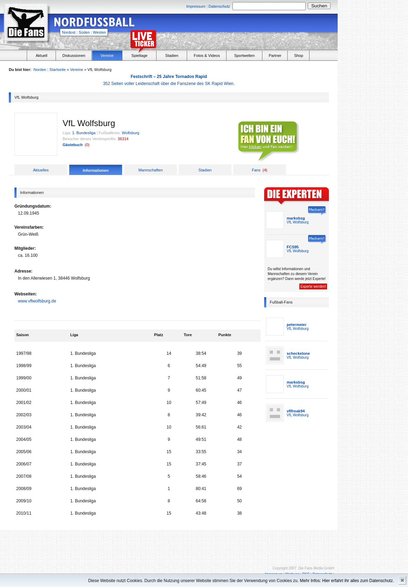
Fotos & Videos (207, 55)
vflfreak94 (296, 411)
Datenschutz (219, 6)
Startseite (57, 69)
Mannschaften (150, 170)
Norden (39, 69)
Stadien (171, 55)
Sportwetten (244, 55)
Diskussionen (73, 55)
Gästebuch (73, 145)
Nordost (69, 32)
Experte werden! (313, 286)
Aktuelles (41, 170)
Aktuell (41, 55)
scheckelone (298, 353)
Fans (256, 170)
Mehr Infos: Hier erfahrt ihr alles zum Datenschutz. (347, 580)
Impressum (195, 6)
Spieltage (140, 55)
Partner (275, 55)
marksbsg (296, 218)
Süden (84, 32)
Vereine (107, 55)
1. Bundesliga (84, 133)
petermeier (296, 324)
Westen (99, 32)
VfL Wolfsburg (297, 222)
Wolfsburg (130, 133)
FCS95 (293, 247)
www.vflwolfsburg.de (37, 301)
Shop (298, 55)
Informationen (95, 170)
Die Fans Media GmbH (316, 568)
